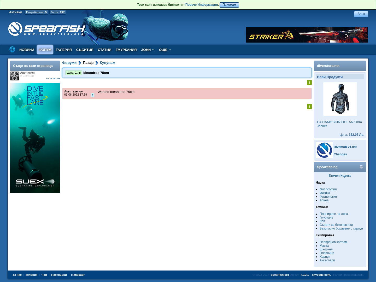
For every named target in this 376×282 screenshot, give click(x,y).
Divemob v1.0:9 (345, 147)
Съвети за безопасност (336, 225)
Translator (78, 274)
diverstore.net (328, 66)
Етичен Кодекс (340, 176)
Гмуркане (326, 217)
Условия (32, 274)
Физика (325, 193)
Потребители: (36, 12)
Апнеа (324, 200)
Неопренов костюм (333, 242)
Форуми (69, 63)
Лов (322, 221)
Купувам (107, 63)
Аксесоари (327, 260)
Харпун (325, 256)
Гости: (58, 12)
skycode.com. (321, 274)
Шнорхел (326, 249)
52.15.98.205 (53, 78)
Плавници (327, 253)
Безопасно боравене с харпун (341, 228)
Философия (328, 189)
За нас (17, 274)
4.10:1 (305, 274)
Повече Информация (201, 5)
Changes (340, 154)
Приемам (229, 5)
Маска (324, 246)
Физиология (328, 196)
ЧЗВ (45, 274)
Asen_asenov (73, 91)
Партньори (59, 274)
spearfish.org (280, 274)
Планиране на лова (334, 214)
